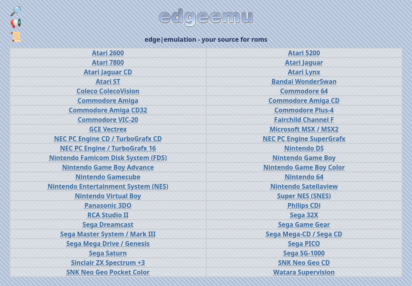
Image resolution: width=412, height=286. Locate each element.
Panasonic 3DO (108, 205)
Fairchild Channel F (304, 119)
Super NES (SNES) (304, 195)
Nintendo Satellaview (304, 186)
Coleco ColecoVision (108, 91)
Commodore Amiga (108, 100)
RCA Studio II (107, 215)
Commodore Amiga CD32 (108, 110)
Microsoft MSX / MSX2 (304, 129)
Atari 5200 (304, 52)
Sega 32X (304, 215)
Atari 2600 (108, 52)
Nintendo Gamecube (107, 176)
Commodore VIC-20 (108, 119)
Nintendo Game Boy (303, 157)
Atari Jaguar (304, 62)
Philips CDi (304, 205)
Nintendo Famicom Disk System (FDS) (108, 157)
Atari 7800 (108, 62)
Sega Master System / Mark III (107, 234)
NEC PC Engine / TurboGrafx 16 (108, 148)
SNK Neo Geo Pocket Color (107, 272)
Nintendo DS (304, 148)
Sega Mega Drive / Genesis (107, 243)
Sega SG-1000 (304, 253)
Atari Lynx (304, 72)
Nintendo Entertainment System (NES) (108, 186)
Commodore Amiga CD (303, 100)
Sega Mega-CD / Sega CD (304, 234)
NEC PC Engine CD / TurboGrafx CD (108, 138)
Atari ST (108, 81)
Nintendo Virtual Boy (108, 195)
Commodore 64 (304, 91)
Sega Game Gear (304, 224)
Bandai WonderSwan (304, 81)
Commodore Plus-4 (304, 110)
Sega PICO (304, 243)
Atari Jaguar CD (108, 72)
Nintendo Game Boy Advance (108, 167)
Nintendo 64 (304, 176)
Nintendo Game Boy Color (304, 167)
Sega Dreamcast (107, 224)
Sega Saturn (108, 253)
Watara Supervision (304, 272)
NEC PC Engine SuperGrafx (304, 138)
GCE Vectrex (108, 129)
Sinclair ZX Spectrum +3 (108, 262)
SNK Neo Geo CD (304, 262)
